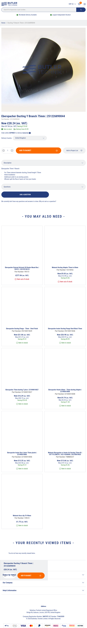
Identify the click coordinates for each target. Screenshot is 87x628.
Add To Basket (38, 150)
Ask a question (25, 194)
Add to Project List (74, 150)
